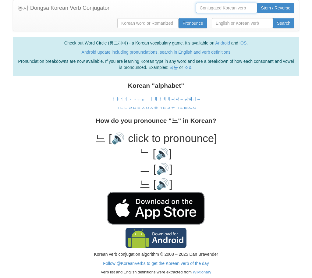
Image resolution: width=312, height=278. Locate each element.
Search (283, 23)
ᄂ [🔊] (156, 153)
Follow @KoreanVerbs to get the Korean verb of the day (156, 263)
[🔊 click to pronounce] (163, 138)
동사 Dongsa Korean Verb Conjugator (63, 8)
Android (222, 43)
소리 (188, 67)
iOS (242, 43)
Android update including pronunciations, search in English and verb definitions (156, 52)
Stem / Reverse (275, 7)
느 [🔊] (156, 184)
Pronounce (193, 23)
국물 (173, 67)
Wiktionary (201, 272)
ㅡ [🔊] (156, 169)
